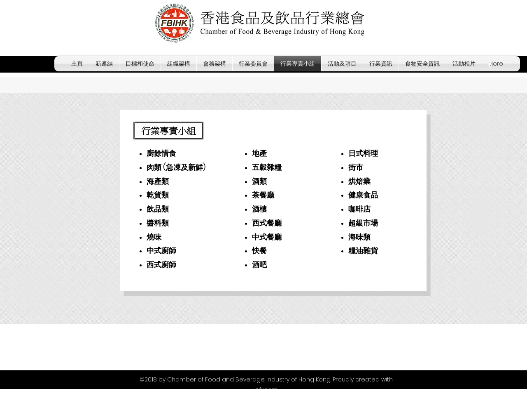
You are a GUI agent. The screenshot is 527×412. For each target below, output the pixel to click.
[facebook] (490, 64)
